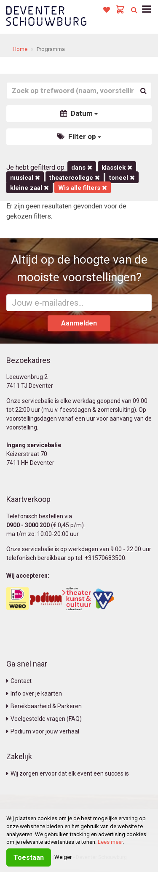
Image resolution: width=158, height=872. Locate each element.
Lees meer (110, 842)
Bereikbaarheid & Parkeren (44, 706)
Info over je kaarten (34, 693)
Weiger (63, 857)
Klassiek (117, 167)
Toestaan (28, 857)
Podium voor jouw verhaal (42, 731)
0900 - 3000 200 (28, 525)
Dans (81, 167)
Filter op (79, 136)
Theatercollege (74, 177)
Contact (19, 680)
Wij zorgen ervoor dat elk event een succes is (67, 773)
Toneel (122, 177)
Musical (25, 177)
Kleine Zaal (29, 188)
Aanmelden (79, 323)
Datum (79, 113)
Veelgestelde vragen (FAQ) (44, 718)
